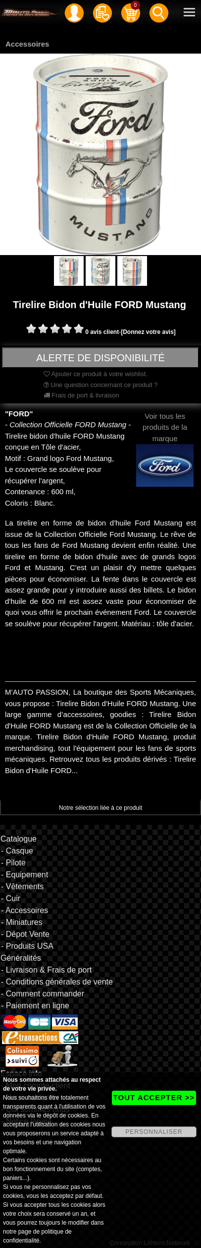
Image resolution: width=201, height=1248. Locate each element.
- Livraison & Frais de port (46, 970)
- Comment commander (42, 993)
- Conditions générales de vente (57, 982)
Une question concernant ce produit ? (101, 385)
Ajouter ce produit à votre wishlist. (96, 374)
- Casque (17, 851)
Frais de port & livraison (81, 395)
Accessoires (27, 44)
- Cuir (10, 898)
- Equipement (24, 874)
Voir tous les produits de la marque (165, 440)
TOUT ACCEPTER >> (154, 1097)
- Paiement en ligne (35, 1005)
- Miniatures (22, 922)
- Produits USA (27, 946)
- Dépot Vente (25, 934)
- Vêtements (22, 886)
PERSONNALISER (153, 1131)
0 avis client (102, 331)
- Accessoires (24, 910)
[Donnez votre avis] (148, 331)
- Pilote (13, 862)
